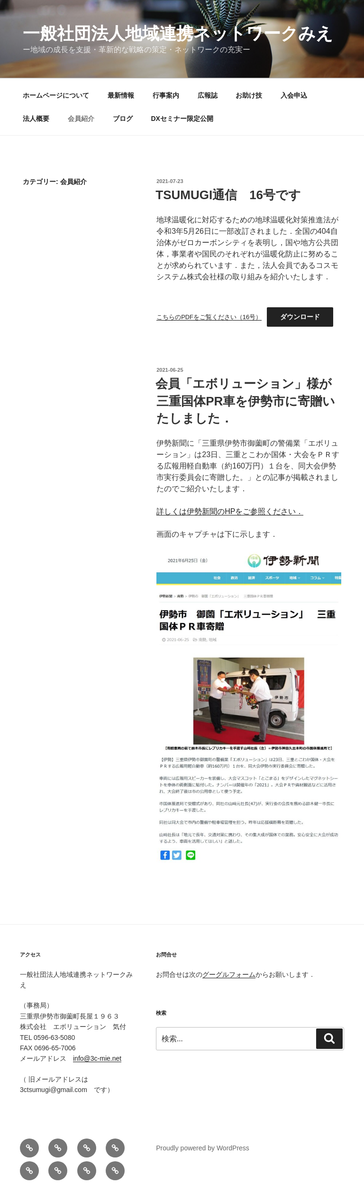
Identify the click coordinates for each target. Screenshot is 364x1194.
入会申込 (294, 95)
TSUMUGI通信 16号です (228, 195)
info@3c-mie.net (97, 1058)
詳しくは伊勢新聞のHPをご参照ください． (229, 511)
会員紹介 (81, 118)
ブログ (123, 118)
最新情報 (121, 95)
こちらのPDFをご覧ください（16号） (209, 317)
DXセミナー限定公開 (182, 118)
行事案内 (166, 95)
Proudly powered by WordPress (202, 1148)
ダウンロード (300, 317)
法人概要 (36, 118)
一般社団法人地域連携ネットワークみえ (178, 33)
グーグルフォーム (228, 974)
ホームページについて (56, 95)
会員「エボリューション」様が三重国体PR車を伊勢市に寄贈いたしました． (245, 401)
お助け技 (249, 95)
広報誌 (208, 95)
